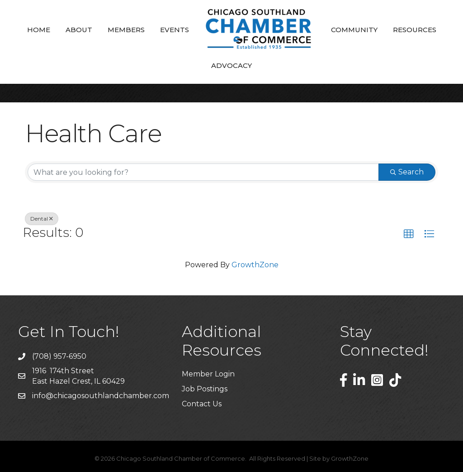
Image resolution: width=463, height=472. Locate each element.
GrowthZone (255, 264)
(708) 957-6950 (59, 356)
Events (174, 29)
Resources (414, 29)
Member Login (208, 374)
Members (126, 29)
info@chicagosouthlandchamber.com (100, 395)
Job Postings (204, 389)
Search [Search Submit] (407, 172)
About (79, 29)
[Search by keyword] (203, 172)
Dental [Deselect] (41, 218)
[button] (409, 234)
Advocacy (231, 65)
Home (38, 29)
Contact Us (202, 404)
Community (354, 29)
